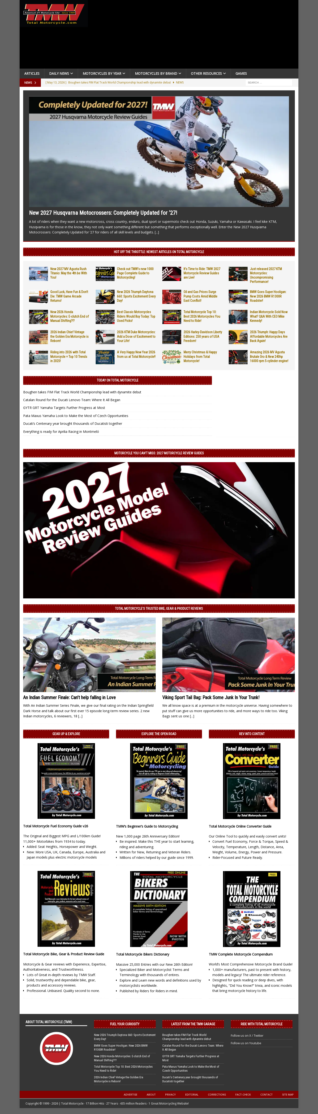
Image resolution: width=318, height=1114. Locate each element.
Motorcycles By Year (102, 73)
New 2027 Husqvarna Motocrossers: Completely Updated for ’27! (103, 213)
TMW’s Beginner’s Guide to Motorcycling (147, 826)
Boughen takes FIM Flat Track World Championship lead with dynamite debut (82, 392)
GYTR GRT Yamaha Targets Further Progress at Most (64, 407)
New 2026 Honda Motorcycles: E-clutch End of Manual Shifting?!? (69, 316)
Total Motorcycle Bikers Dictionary (142, 954)
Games (241, 73)
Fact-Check (243, 1094)
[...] (157, 232)
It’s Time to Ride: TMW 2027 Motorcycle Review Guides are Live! (202, 273)
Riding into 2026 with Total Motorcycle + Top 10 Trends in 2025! (68, 356)
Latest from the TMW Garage (193, 1024)
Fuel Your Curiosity (124, 1024)
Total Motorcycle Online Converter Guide (240, 826)
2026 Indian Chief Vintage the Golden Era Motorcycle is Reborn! (69, 336)
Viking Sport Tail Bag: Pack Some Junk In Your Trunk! (210, 697)
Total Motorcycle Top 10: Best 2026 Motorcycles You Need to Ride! (202, 316)
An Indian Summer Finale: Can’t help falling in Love (69, 697)
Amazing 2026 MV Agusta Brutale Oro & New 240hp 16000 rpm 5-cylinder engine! (269, 356)
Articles (31, 73)
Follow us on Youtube (246, 1043)
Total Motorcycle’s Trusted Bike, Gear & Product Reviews (159, 608)
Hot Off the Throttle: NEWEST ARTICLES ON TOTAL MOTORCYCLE (159, 252)
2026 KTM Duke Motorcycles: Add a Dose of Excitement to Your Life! (136, 336)
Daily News (59, 73)
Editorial (191, 1094)
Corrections (217, 1094)
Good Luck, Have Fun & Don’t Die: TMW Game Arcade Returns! (69, 296)
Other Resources (206, 73)
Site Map (288, 1094)
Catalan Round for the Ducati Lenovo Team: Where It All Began (71, 400)
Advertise (130, 1094)
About (151, 1094)
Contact (266, 1094)
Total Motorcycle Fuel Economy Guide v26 (55, 826)
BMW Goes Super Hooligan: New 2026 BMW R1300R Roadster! (268, 296)
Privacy (170, 1094)
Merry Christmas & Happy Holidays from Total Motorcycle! (200, 356)
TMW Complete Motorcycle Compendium (241, 954)
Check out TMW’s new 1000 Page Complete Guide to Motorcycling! (135, 273)
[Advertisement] (195, 35)
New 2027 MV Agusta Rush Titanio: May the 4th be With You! (68, 273)
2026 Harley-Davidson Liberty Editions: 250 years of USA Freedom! (203, 336)
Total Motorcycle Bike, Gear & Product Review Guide (63, 954)
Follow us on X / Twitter (247, 1035)
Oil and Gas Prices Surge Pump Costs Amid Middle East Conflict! (200, 296)
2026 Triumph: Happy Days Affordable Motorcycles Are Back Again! (269, 336)
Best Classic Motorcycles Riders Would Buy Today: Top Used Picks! (136, 316)
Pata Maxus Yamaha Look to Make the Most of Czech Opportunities (75, 415)
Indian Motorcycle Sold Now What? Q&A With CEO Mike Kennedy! (269, 316)
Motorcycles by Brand (156, 73)
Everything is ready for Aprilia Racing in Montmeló (61, 431)
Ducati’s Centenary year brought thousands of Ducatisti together (72, 423)
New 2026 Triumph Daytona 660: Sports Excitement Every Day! (136, 296)
